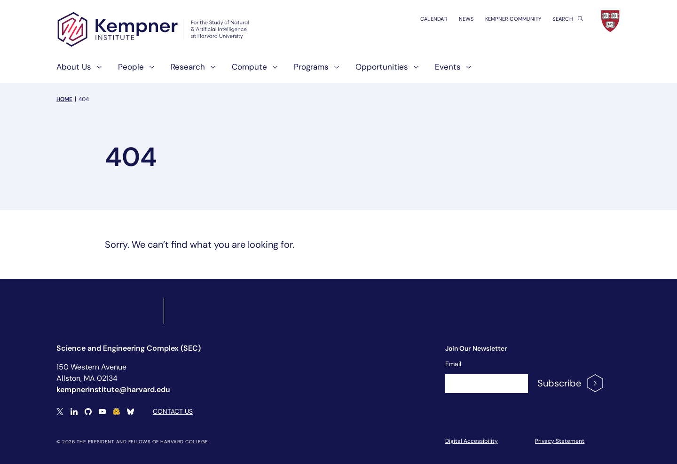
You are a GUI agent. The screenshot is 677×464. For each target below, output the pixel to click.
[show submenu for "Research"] (210, 71)
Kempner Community (513, 19)
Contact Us (173, 411)
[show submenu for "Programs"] (334, 71)
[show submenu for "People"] (149, 71)
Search (567, 19)
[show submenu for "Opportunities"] (413, 71)
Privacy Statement (559, 441)
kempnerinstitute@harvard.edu (113, 389)
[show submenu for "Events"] (466, 71)
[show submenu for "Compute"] (272, 71)
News (466, 19)
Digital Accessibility (471, 441)
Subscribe (571, 383)
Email (453, 364)
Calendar (434, 19)
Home (64, 99)
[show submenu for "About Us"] (96, 71)
